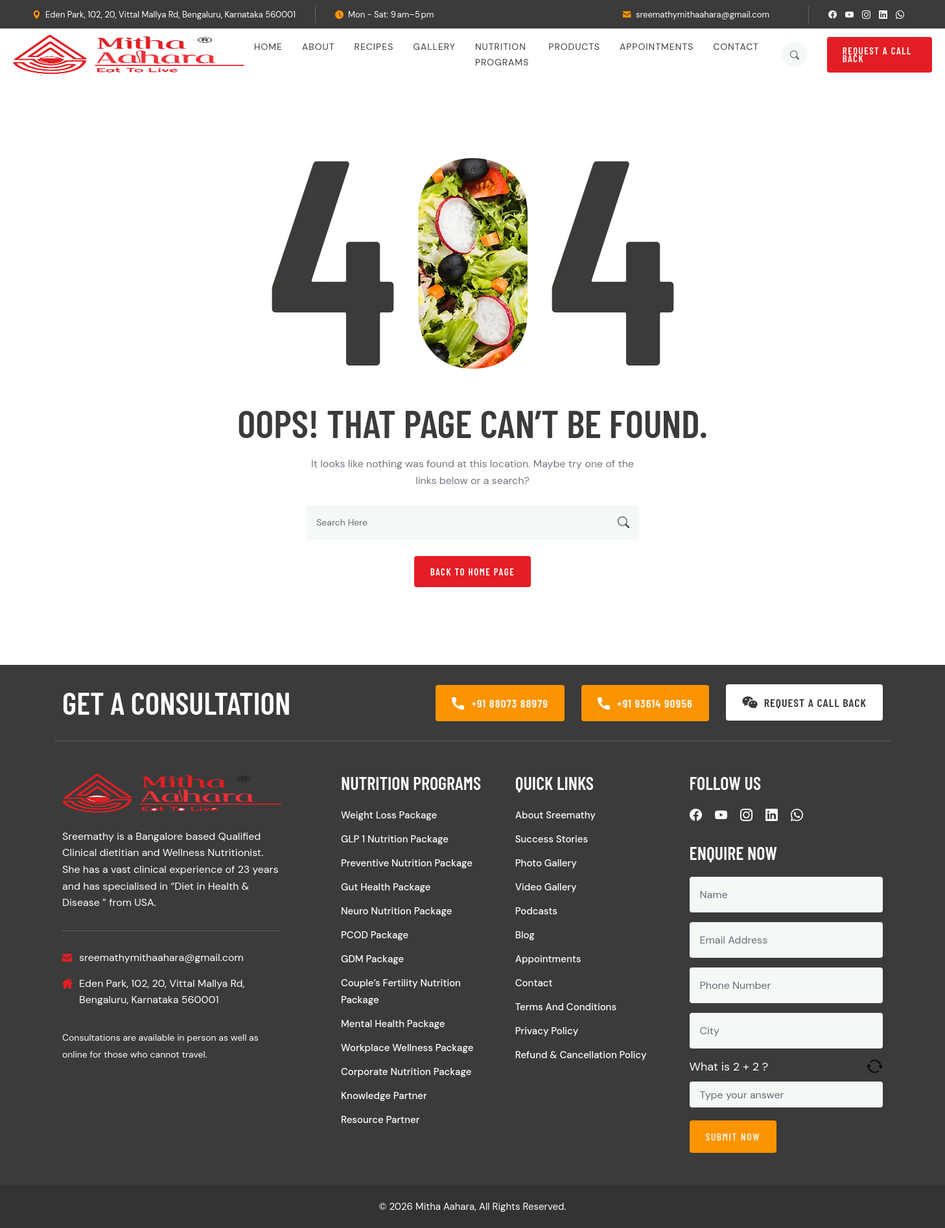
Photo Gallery (546, 863)
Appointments (657, 46)
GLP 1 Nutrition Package (395, 839)
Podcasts (536, 911)
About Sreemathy (555, 815)
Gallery (434, 46)
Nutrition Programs (502, 54)
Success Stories (551, 839)
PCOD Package (374, 935)
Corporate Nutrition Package (406, 1071)
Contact (736, 46)
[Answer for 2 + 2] (786, 1094)
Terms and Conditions (565, 1007)
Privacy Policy (547, 1031)
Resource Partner (380, 1119)
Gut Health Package (386, 887)
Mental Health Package (393, 1023)
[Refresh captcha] (875, 1066)
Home (268, 46)
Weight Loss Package (389, 815)
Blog (525, 935)
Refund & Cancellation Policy (581, 1054)
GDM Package (372, 959)
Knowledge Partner (384, 1095)
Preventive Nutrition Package (406, 863)
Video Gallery (546, 887)
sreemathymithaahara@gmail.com (702, 14)
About (318, 46)
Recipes (374, 46)
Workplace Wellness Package (407, 1047)
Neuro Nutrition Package (396, 911)
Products (574, 46)
